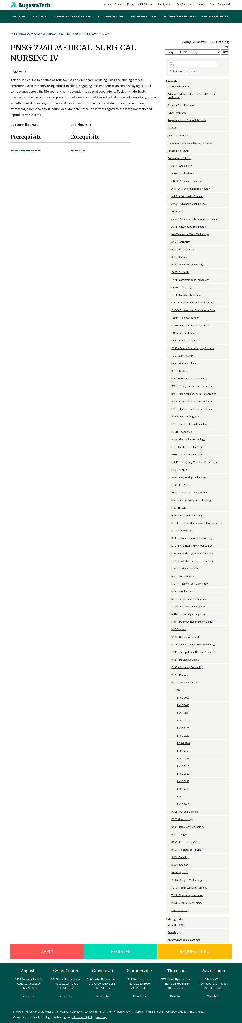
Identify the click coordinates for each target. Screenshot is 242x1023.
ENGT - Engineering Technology (188, 477)
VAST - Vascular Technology (186, 902)
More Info (28, 996)
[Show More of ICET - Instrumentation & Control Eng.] (170, 538)
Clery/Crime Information (68, 1011)
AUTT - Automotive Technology (188, 226)
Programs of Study (178, 150)
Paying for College (144, 16)
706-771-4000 (29, 988)
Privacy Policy (196, 1011)
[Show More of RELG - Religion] (170, 834)
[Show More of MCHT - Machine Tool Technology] (170, 584)
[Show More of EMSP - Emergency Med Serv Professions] (170, 462)
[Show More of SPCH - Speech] (170, 872)
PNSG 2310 (183, 766)
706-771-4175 (139, 988)
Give (212, 4)
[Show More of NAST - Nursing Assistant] (170, 637)
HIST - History (178, 507)
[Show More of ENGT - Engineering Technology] (170, 477)
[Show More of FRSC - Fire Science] (170, 485)
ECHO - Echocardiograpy (185, 416)
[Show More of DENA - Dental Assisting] (170, 363)
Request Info (195, 951)
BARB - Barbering (181, 242)
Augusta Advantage (111, 16)
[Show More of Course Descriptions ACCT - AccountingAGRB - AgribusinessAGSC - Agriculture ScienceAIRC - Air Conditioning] (167, 158)
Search (194, 71)
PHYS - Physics (179, 675)
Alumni (107, 4)
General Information (179, 86)
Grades (172, 128)
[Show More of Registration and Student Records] (167, 120)
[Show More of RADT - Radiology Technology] (170, 827)
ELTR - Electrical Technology (186, 447)
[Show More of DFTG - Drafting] (170, 371)
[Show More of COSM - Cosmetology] (170, 333)
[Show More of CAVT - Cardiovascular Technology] (170, 280)
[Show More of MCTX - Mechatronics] (170, 591)
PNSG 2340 (183, 788)
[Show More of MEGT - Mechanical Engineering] (170, 599)
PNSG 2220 (183, 728)
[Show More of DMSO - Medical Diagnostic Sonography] (170, 394)
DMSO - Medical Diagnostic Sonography (193, 394)
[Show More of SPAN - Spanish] (170, 865)
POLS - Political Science (184, 811)
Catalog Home (176, 924)
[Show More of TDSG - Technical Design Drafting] (170, 888)
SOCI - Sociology (180, 857)
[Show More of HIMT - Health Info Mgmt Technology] (170, 500)
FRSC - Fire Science (182, 485)
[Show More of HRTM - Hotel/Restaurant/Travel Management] (170, 523)
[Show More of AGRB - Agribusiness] (170, 173)
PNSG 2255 (183, 758)
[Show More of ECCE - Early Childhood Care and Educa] (170, 401)
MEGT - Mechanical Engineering (188, 599)
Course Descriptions (53, 33)
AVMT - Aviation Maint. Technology (190, 234)
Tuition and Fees (177, 112)
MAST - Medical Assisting (185, 568)
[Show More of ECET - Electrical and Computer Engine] (170, 409)
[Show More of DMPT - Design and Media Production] (170, 386)
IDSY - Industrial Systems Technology (192, 553)
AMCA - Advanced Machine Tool (188, 204)
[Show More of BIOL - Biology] (170, 257)
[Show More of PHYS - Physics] (170, 675)
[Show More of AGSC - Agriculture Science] (170, 181)
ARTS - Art (176, 211)
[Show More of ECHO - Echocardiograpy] (170, 416)
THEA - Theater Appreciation (187, 895)
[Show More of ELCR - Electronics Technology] (170, 439)
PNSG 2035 (183, 713)
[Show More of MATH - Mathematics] (170, 576)
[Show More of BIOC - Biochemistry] (170, 249)
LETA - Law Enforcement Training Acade (193, 561)
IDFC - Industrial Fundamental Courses (192, 545)
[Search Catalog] (192, 64)
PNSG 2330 (183, 781)
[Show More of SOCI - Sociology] (170, 857)
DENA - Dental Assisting (184, 363)
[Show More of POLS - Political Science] (170, 812)
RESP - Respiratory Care (185, 842)
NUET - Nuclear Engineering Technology (193, 644)
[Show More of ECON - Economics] (170, 432)
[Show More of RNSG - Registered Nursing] (170, 850)
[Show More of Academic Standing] (167, 135)
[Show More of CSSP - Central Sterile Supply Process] (170, 348)
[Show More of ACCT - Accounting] (170, 166)
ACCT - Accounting (181, 166)
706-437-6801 (213, 988)
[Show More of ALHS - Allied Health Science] (170, 196)
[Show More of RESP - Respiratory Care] (170, 842)
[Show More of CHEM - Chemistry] (170, 287)
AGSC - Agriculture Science (186, 181)
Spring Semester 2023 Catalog (25, 33)
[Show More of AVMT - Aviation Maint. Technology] (170, 234)
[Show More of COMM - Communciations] (170, 318)
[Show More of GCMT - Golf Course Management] (170, 492)
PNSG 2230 (183, 735)
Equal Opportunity (95, 1011)
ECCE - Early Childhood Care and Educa (192, 401)
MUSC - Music (178, 629)
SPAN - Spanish (179, 864)
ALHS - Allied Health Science (187, 196)
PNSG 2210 (183, 720)
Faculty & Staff (165, 4)
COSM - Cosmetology (183, 333)
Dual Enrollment (185, 4)
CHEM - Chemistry (181, 287)
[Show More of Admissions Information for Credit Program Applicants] (167, 94)
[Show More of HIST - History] (170, 508)
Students (119, 4)
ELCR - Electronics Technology (188, 439)
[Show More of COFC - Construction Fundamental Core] (170, 310)
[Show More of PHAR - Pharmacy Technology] (170, 667)
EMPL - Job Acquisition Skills (187, 454)
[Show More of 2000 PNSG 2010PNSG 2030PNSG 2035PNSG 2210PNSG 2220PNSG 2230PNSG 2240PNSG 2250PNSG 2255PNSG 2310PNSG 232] (172, 690)
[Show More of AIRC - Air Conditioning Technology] (170, 189)
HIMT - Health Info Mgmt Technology (191, 500)
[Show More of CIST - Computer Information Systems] (170, 302)
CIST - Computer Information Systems (192, 302)
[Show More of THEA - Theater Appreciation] (170, 895)
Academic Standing (178, 135)
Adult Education (146, 4)
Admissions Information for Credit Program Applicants (192, 95)
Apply (47, 951)
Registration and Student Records (187, 120)
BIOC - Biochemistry (182, 249)
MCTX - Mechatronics (183, 591)
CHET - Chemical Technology (187, 295)
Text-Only (101, 1017)
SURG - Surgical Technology (186, 880)
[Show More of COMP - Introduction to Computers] (170, 325)
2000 (94, 33)
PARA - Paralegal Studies (185, 659)
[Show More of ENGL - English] (170, 470)
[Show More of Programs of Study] (167, 151)
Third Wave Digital (82, 1017)
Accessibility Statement (39, 1011)
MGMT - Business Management (188, 606)
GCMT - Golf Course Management (190, 492)
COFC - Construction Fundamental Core (193, 310)
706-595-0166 (176, 988)
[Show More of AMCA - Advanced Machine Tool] (170, 204)
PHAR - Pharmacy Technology (187, 667)
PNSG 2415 (183, 804)
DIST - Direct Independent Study (189, 378)
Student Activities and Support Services (190, 143)
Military (131, 4)
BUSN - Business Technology (187, 264)
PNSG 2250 (183, 750)
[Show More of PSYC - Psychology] (170, 819)
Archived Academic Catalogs (184, 940)
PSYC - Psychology (181, 819)
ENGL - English (179, 470)
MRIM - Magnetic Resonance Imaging (191, 621)
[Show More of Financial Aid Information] (167, 105)
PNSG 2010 (183, 697)
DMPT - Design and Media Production (192, 386)
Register (121, 951)
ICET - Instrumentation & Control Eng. (192, 538)
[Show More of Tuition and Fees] (167, 113)
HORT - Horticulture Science (187, 515)
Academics (40, 16)
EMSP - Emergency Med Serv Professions (194, 462)
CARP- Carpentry (180, 272)
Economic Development (180, 16)
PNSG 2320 (183, 773)
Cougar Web (224, 4)
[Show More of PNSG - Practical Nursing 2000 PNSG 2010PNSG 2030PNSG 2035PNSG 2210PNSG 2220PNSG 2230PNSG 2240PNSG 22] (170, 682)
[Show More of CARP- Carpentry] (170, 272)
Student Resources (216, 16)
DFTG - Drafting (179, 371)
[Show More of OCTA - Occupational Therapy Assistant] (170, 652)
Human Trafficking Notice (149, 1011)
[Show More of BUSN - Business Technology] (170, 264)
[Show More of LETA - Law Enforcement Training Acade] (170, 561)
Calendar (201, 4)
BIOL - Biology (179, 257)
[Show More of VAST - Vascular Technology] (170, 903)
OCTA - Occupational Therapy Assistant (193, 652)
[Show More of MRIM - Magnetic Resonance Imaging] (170, 622)
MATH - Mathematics (182, 576)
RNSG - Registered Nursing (186, 849)
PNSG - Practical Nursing (77, 33)
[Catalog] (192, 52)
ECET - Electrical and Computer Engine (192, 409)
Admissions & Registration (72, 16)
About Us (20, 16)
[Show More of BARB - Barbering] (170, 242)
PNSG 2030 (183, 705)
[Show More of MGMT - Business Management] (170, 606)
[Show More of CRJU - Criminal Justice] (170, 340)
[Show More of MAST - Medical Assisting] (170, 568)
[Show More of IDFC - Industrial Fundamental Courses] (170, 546)
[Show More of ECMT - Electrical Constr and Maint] (170, 424)
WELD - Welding (179, 910)
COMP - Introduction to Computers (190, 325)
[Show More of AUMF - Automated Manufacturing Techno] (170, 219)
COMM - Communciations (185, 318)
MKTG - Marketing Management (188, 614)
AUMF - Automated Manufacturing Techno (194, 219)
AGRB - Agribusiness (182, 173)
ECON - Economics (181, 432)
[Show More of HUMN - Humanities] (170, 530)
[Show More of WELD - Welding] (170, 910)
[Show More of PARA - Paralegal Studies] (170, 660)
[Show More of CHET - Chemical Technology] (170, 295)
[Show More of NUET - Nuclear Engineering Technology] (170, 644)
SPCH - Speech (179, 872)
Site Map (173, 932)
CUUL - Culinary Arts (182, 356)
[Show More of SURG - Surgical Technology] (170, 880)
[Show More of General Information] (167, 86)
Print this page (222, 46)
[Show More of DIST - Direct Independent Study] (170, 378)
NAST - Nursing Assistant (185, 637)
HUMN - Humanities (181, 530)
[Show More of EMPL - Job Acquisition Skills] (170, 454)
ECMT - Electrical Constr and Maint (190, 424)
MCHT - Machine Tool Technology (189, 583)
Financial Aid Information (181, 105)
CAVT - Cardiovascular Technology (190, 280)
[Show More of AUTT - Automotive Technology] (170, 227)
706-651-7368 (102, 988)
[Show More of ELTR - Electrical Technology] (170, 447)
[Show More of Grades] (167, 128)
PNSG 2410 (183, 796)
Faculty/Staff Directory (120, 1011)
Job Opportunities (175, 1011)
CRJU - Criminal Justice (184, 340)
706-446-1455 (65, 988)
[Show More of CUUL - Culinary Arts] (170, 356)
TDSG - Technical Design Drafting (189, 887)
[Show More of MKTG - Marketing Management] (170, 614)
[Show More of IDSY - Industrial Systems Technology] (170, 553)
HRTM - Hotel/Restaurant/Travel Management (196, 523)
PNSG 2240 (183, 743)
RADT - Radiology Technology (187, 826)
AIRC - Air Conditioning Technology (190, 188)
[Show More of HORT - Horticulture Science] (170, 515)
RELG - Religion (179, 834)
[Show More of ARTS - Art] (170, 211)
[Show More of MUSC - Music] (170, 629)
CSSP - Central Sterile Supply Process (192, 348)
